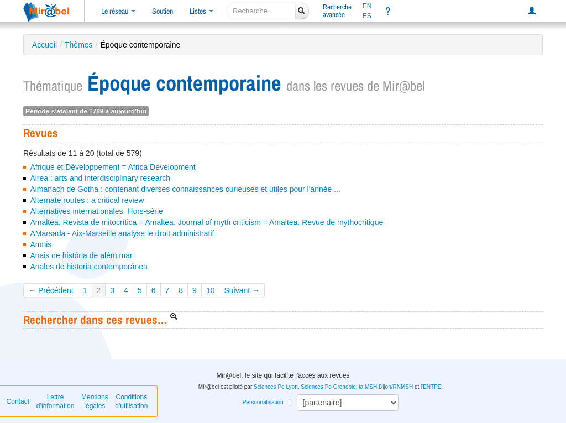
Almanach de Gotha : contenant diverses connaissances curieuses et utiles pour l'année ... (185, 189)
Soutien (162, 11)
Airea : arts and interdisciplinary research (100, 178)
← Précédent (51, 290)
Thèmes (79, 44)
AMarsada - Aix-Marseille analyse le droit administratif (122, 233)
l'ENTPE (431, 387)
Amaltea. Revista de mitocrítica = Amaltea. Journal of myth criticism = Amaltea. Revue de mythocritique (206, 222)
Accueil (44, 44)
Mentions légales (94, 401)
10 (210, 290)
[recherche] (261, 11)
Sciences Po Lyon (276, 387)
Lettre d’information (55, 401)
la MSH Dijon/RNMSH (386, 387)
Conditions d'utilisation (131, 401)
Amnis (40, 244)
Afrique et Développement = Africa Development (112, 167)
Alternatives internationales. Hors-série (96, 211)
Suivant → (242, 290)
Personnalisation (263, 402)
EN (367, 6)
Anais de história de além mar (81, 255)
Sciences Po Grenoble (328, 387)
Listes (201, 11)
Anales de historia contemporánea (88, 266)
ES (367, 16)
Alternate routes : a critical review (87, 200)
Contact (18, 401)
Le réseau (118, 11)
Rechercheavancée (337, 10)
